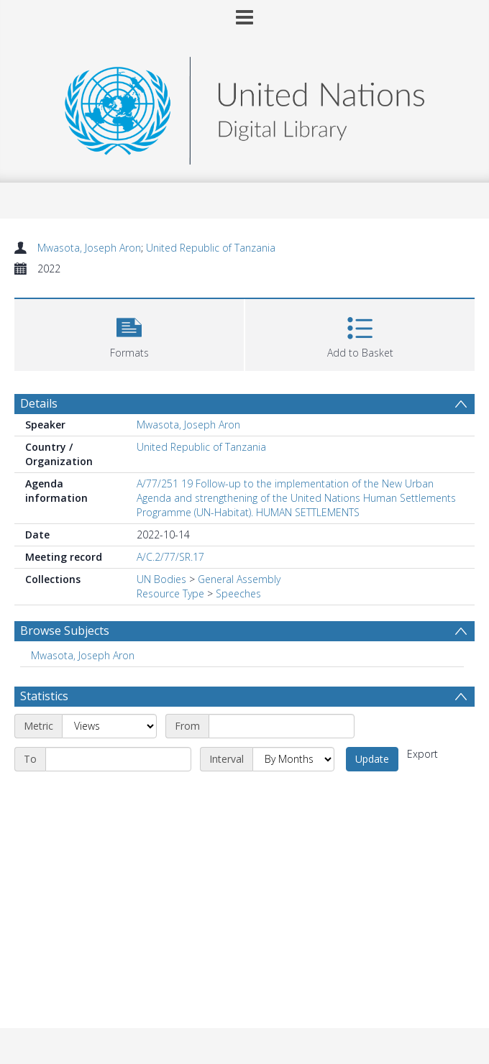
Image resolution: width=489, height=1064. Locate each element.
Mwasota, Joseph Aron (89, 247)
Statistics (44, 696)
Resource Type (170, 593)
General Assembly (239, 579)
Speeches (238, 593)
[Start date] (282, 726)
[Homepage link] (244, 107)
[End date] (118, 759)
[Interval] (293, 759)
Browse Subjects (64, 630)
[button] (129, 333)
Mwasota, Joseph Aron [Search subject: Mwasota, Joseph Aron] (82, 655)
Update (372, 759)
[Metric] (109, 726)
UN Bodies (161, 579)
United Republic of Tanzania (210, 247)
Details (39, 403)
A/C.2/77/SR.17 (170, 557)
